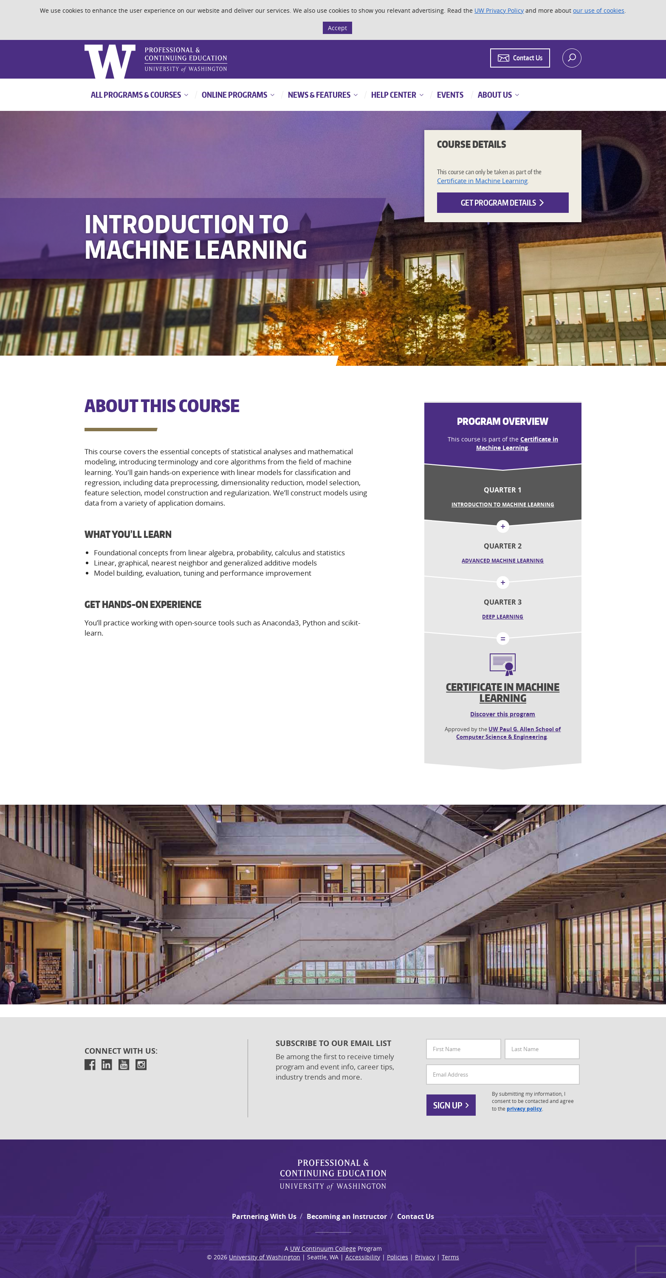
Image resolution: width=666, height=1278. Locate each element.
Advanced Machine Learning (503, 560)
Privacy (425, 1257)
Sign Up (451, 1105)
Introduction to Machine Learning (503, 504)
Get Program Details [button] (503, 202)
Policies (397, 1257)
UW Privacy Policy (499, 10)
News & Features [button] (318, 94)
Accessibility (362, 1257)
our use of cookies (598, 10)
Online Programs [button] (233, 94)
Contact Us (415, 1216)
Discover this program (502, 714)
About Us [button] (494, 94)
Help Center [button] (393, 94)
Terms (450, 1257)
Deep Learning (502, 616)
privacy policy (524, 1108)
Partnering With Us (264, 1216)
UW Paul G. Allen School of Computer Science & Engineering (508, 733)
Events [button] (449, 94)
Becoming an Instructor (347, 1216)
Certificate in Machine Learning (482, 180)
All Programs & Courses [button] (136, 94)
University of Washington (264, 1257)
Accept (337, 28)
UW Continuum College (323, 1248)
